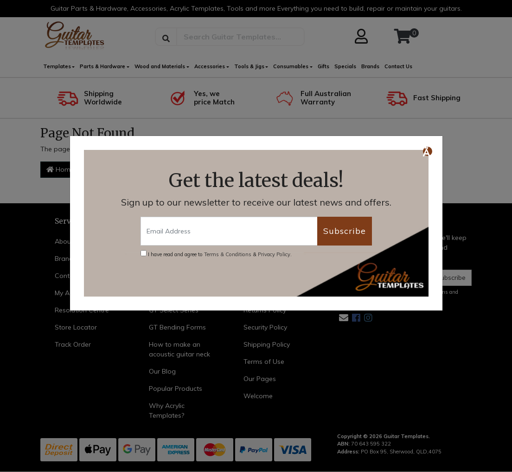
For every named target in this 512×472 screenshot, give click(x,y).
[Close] (427, 151)
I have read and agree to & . (216, 254)
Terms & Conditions (227, 254)
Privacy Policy (274, 254)
